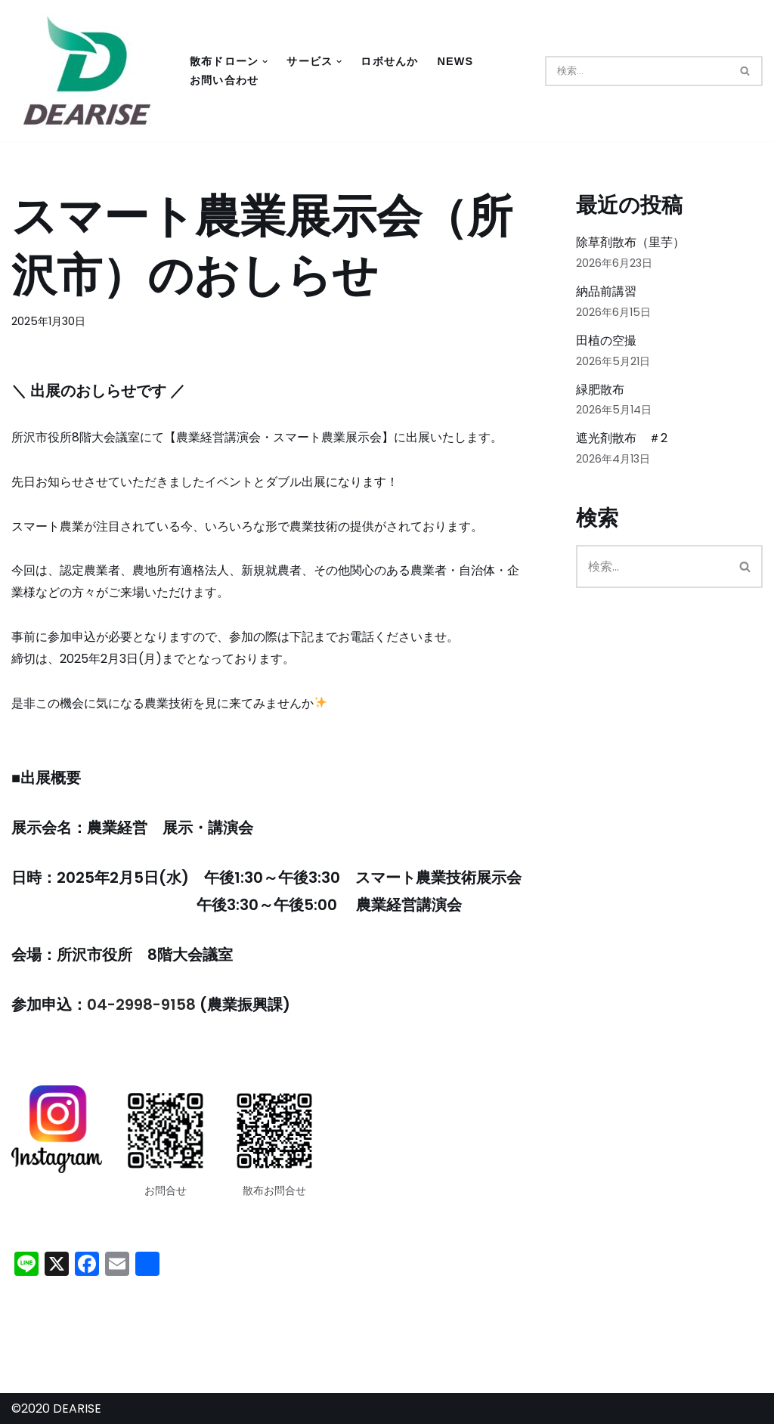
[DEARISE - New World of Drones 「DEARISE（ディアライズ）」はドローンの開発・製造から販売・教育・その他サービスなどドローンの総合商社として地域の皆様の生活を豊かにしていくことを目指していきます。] (87, 71)
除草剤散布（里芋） (630, 242)
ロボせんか (389, 61)
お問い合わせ (224, 80)
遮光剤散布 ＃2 (621, 438)
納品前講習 (606, 291)
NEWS (455, 61)
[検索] (637, 71)
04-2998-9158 (141, 1004)
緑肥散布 (600, 389)
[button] (265, 61)
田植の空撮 (606, 340)
